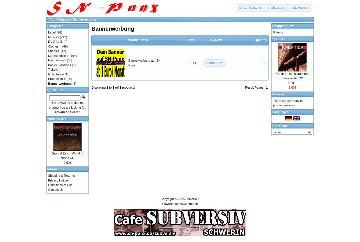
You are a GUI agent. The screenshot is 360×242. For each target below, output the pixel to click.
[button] (250, 8)
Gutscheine (56, 74)
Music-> (53, 37)
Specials (278, 39)
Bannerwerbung (84, 19)
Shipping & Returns (61, 175)
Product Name (138, 40)
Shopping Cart (283, 26)
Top (51, 19)
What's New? (56, 118)
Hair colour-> (57, 60)
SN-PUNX (193, 199)
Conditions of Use (60, 185)
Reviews (278, 94)
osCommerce (188, 203)
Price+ (192, 40)
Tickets (53, 69)
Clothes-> (54, 46)
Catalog (63, 19)
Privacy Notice (58, 180)
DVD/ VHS (55, 41)
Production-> (57, 78)
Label (52, 32)
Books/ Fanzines (59, 65)
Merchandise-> (58, 55)
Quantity (261, 40)
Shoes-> (54, 51)
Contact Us (55, 189)
